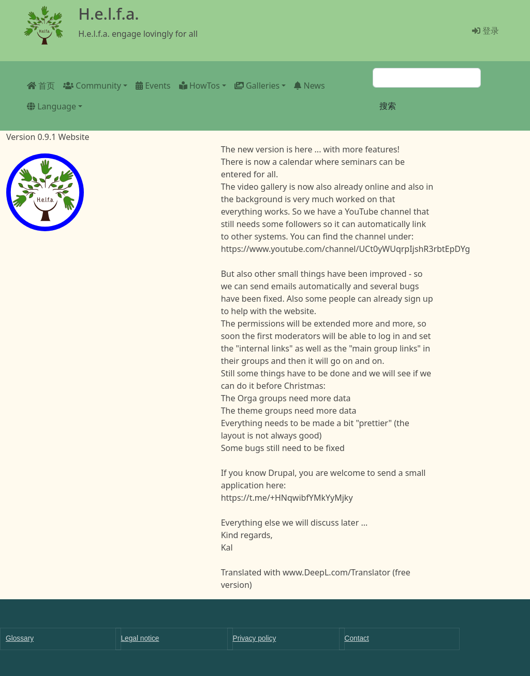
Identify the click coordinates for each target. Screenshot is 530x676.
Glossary (20, 638)
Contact (357, 638)
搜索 (387, 105)
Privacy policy (254, 638)
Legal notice (140, 638)
